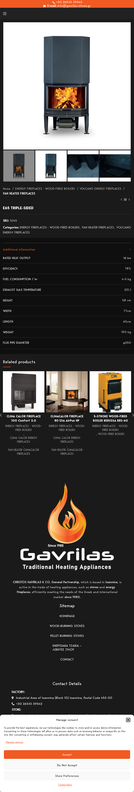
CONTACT (67, 660)
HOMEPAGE (67, 617)
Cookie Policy (65, 784)
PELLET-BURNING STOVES (67, 637)
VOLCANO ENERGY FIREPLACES (101, 188)
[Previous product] (121, 200)
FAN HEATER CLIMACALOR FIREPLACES (24, 453)
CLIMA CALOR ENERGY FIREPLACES (24, 440)
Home (7, 188)
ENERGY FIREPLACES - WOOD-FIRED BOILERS (45, 188)
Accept (67, 754)
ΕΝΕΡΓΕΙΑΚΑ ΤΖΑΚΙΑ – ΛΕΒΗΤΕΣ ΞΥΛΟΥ (67, 649)
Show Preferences (67, 776)
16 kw (127, 258)
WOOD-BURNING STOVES (67, 627)
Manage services (14, 742)
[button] (128, 720)
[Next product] (129, 200)
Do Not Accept (67, 765)
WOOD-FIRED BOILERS (111, 434)
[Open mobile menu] (5, 13)
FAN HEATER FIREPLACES (19, 193)
